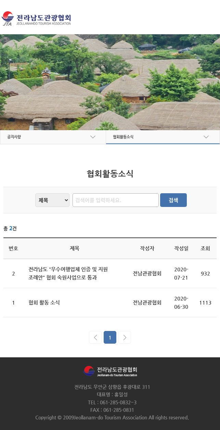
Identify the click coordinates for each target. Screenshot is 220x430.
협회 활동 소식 (44, 302)
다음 (124, 337)
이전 (95, 337)
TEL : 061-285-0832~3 (112, 402)
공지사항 (14, 137)
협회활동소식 (123, 137)
